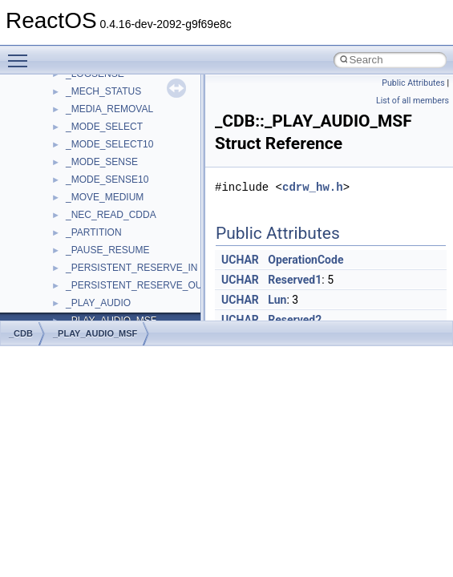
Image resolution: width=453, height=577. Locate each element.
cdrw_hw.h (312, 187)
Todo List (46, 316)
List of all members (412, 100)
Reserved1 (295, 279)
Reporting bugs (59, 210)
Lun (277, 299)
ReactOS (34, 87)
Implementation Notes (74, 299)
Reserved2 (295, 319)
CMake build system (70, 157)
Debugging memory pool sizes (91, 193)
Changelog (50, 122)
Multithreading (57, 263)
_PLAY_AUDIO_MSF (95, 333)
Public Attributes (413, 83)
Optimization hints (65, 281)
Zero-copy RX (57, 228)
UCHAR (240, 259)
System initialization (69, 246)
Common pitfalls (61, 175)
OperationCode (305, 259)
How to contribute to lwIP (80, 140)
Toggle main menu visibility (21, 54)
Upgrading (49, 105)
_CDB (21, 333)
